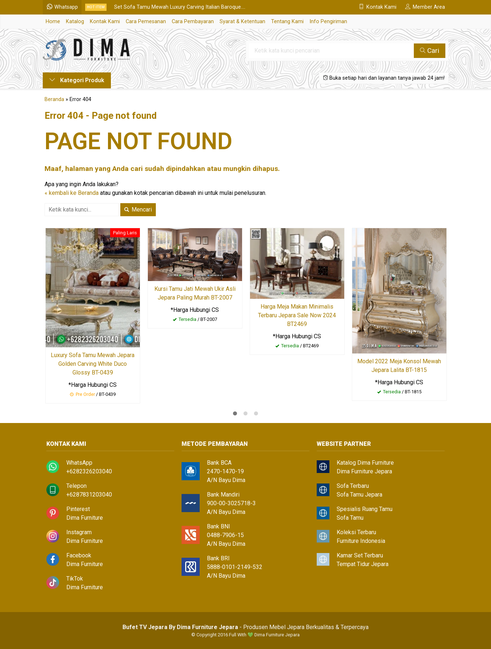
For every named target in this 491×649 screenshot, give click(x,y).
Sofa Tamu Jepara (359, 494)
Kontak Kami (105, 21)
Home (53, 21)
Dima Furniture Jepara (364, 471)
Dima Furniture (84, 517)
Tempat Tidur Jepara (362, 564)
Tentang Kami (287, 21)
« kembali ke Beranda (72, 192)
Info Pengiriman (328, 21)
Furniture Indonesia (361, 540)
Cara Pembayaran (193, 21)
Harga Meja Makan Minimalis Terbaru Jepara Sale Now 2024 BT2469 (297, 315)
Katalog (75, 21)
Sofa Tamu (350, 517)
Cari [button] (429, 50)
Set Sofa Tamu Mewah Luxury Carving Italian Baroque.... (179, 7)
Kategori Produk (76, 80)
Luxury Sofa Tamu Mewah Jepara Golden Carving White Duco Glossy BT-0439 (92, 364)
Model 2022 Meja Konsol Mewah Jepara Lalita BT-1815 (399, 365)
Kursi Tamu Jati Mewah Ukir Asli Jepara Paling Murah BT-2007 (195, 293)
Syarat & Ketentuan (242, 21)
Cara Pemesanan (146, 21)
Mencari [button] (138, 209)
